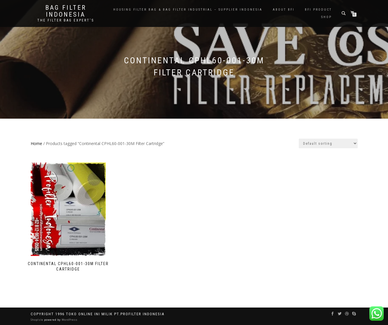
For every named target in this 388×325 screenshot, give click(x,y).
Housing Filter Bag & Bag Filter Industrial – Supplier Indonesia (187, 9)
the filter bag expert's (65, 20)
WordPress (69, 320)
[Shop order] (328, 143)
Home (36, 143)
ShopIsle (37, 320)
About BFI (284, 9)
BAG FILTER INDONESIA (65, 11)
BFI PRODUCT (318, 9)
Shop (326, 17)
